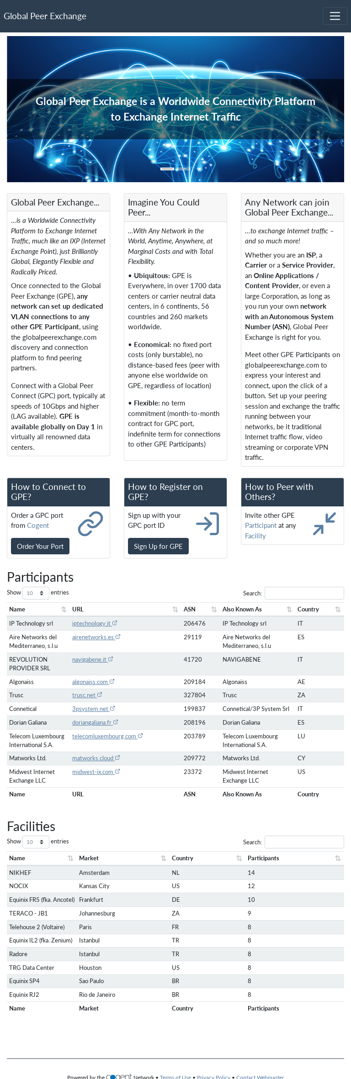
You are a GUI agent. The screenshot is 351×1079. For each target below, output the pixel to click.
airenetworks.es (89, 637)
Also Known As (205, 609)
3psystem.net (86, 708)
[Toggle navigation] (335, 16)
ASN (146, 609)
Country (293, 609)
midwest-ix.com (89, 780)
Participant (261, 525)
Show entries (38, 593)
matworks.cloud (89, 766)
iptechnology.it (87, 623)
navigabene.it (85, 659)
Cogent (38, 525)
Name (17, 609)
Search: (293, 593)
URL (70, 609)
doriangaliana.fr (88, 722)
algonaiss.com (86, 681)
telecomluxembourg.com (100, 736)
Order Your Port (40, 546)
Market (87, 866)
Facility (255, 536)
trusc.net (80, 695)
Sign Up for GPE (158, 546)
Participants (254, 866)
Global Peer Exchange (45, 16)
